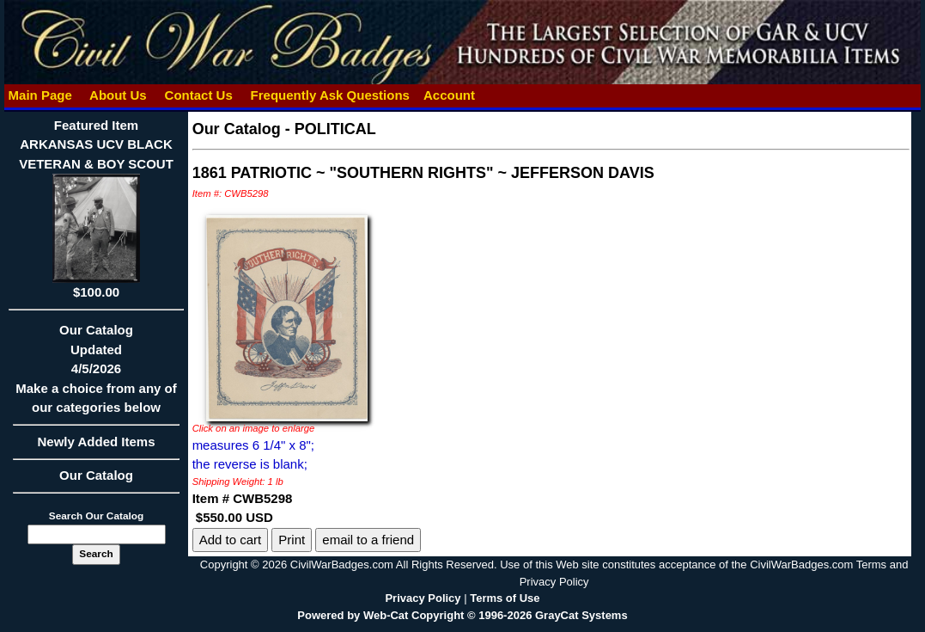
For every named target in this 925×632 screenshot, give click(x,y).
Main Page (40, 95)
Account (449, 95)
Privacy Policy (422, 598)
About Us (117, 95)
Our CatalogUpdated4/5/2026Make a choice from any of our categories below (96, 374)
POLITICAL (335, 129)
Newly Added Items (96, 447)
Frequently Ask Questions (329, 95)
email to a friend (368, 539)
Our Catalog (96, 475)
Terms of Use (504, 598)
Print (291, 539)
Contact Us (198, 95)
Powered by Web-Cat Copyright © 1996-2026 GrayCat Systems (462, 615)
